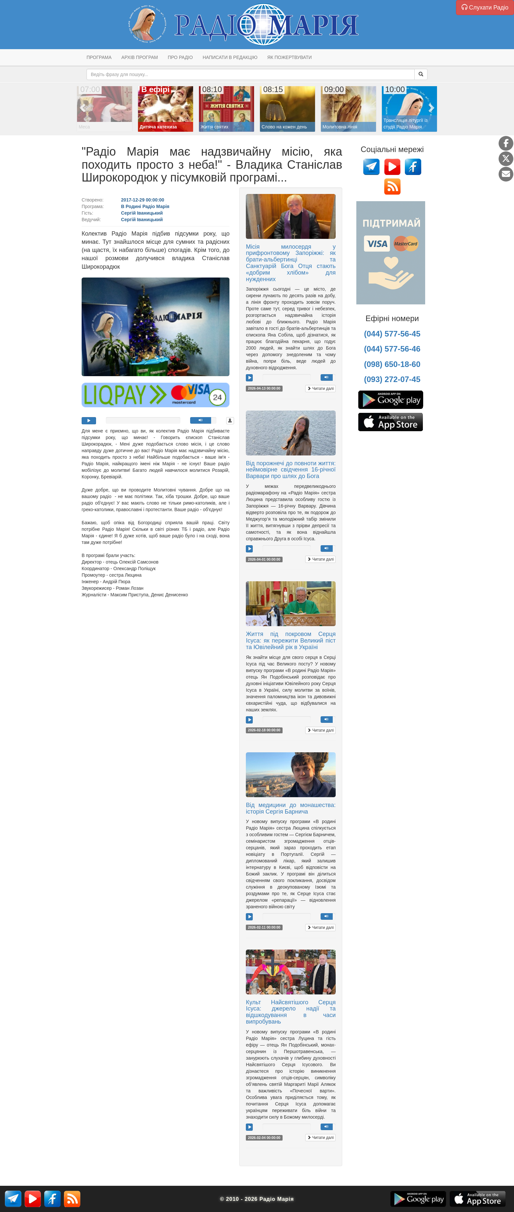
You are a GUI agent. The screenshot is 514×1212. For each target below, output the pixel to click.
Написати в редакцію (230, 57)
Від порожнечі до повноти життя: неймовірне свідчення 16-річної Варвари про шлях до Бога (291, 470)
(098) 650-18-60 (392, 364)
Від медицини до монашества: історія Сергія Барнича (291, 808)
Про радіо (180, 57)
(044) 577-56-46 (392, 348)
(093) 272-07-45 (392, 379)
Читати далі (320, 388)
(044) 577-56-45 (392, 333)
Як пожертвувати (289, 57)
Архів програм (139, 57)
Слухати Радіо (485, 7)
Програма (99, 57)
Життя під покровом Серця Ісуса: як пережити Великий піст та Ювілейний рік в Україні (291, 640)
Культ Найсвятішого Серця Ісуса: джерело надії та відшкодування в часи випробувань (291, 1012)
